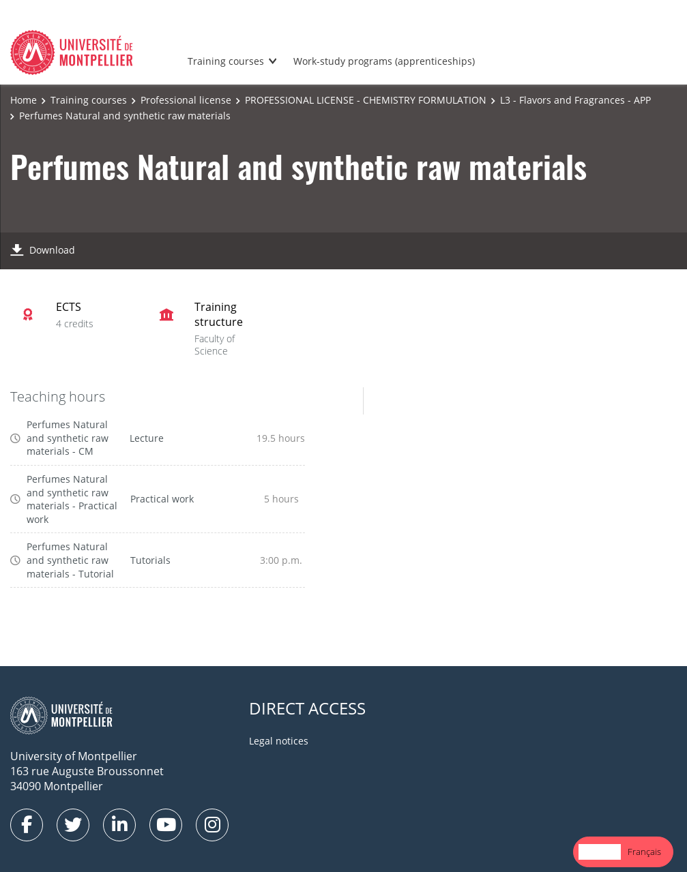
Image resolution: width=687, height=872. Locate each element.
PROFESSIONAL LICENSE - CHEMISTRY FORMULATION (365, 99)
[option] (644, 852)
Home (23, 99)
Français (644, 851)
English (599, 851)
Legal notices (278, 740)
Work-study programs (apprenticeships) (384, 61)
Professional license (186, 99)
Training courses (226, 61)
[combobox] (600, 852)
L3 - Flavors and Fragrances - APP (575, 99)
